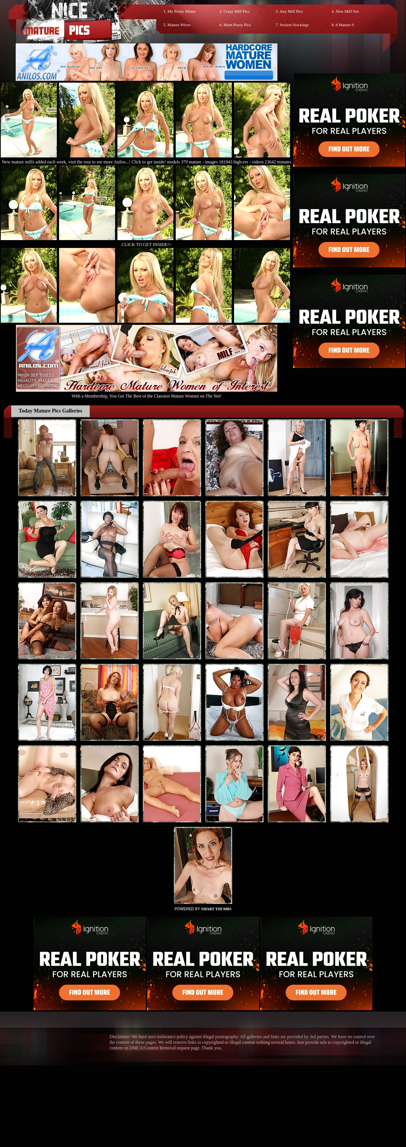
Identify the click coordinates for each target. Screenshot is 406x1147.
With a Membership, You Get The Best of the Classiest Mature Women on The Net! (146, 393)
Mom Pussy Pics (237, 24)
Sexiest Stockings (294, 24)
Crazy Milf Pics (237, 11)
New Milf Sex (347, 11)
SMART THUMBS (216, 909)
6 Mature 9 (345, 24)
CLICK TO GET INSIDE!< (147, 244)
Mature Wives (179, 24)
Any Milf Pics (291, 11)
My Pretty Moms (181, 11)
